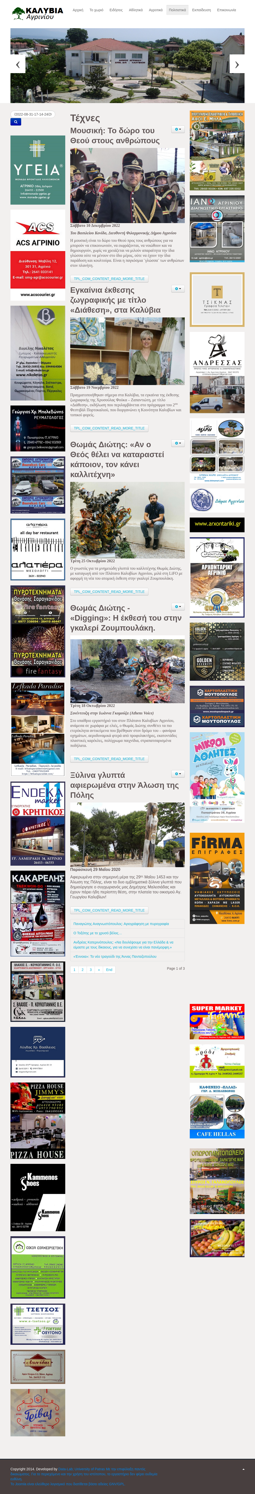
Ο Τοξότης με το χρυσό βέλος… (97, 933)
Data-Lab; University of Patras (82, 1469)
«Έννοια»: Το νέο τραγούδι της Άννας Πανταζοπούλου (114, 956)
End (109, 970)
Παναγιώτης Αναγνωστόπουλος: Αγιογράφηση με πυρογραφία (121, 924)
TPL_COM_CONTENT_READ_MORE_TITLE (109, 279)
